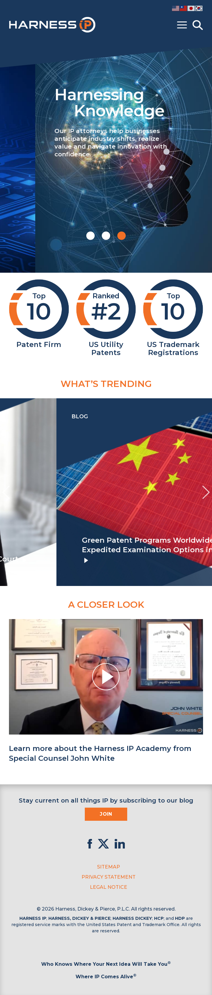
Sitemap (108, 867)
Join (106, 814)
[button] (90, 235)
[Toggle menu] (182, 25)
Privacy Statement (109, 877)
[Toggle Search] (197, 25)
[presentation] (6, 492)
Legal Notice (108, 887)
